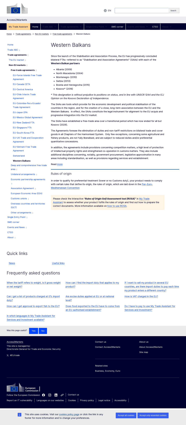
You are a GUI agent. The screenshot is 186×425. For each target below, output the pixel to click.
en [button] (107, 10)
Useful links (58, 263)
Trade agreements (71, 26)
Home (35, 26)
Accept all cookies (126, 415)
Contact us (73, 394)
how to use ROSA (116, 206)
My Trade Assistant (18, 26)
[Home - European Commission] (25, 388)
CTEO (155, 26)
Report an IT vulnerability (19, 400)
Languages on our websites (50, 400)
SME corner (117, 26)
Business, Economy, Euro (107, 371)
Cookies (72, 400)
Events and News (138, 26)
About (167, 26)
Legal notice (104, 400)
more (60, 164)
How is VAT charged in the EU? (141, 296)
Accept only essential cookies (153, 415)
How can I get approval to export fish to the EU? (33, 306)
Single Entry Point (96, 26)
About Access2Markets (150, 347)
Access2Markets (15, 342)
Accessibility (120, 400)
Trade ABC (49, 26)
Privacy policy (87, 400)
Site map (143, 352)
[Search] (174, 10)
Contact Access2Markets (107, 347)
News (12, 263)
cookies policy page (69, 414)
